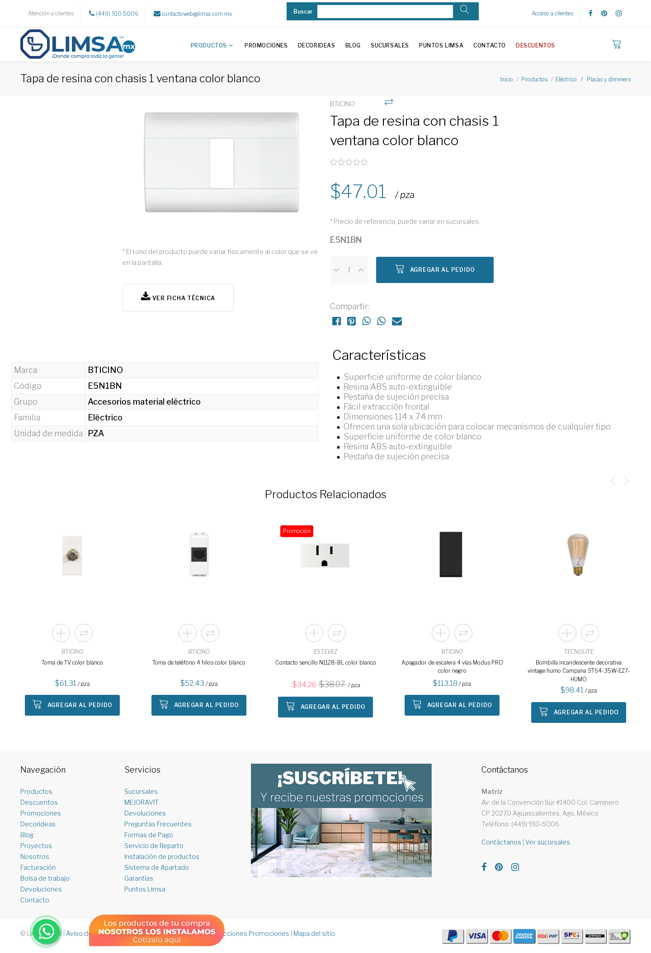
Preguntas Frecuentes (158, 824)
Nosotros (34, 856)
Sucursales (390, 45)
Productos (209, 45)
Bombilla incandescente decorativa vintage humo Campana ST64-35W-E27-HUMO (579, 671)
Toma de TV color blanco (72, 662)
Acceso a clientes (552, 13)
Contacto (489, 45)
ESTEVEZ (325, 651)
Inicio (506, 79)
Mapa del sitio (314, 933)
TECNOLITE (579, 651)
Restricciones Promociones (247, 933)
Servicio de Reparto (154, 845)
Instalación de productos (161, 856)
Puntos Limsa (441, 45)
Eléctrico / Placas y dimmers (593, 79)
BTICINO (72, 651)
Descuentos (535, 45)
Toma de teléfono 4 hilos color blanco (198, 662)
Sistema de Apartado (156, 867)
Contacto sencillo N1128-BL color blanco (325, 662)
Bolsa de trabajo (45, 878)
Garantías (138, 878)
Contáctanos (501, 842)
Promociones (266, 45)
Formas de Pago (148, 835)
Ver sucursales (547, 842)
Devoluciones (41, 889)
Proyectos (36, 845)
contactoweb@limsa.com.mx (193, 13)
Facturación (38, 867)
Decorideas (316, 45)
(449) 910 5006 (113, 13)
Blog (353, 45)
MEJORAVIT (141, 802)
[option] (222, 166)
